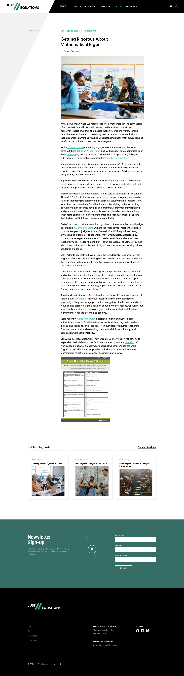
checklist (129, 342)
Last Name (119, 545)
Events (77, 6)
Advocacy (106, 6)
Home (30, 31)
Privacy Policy (34, 641)
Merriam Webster (84, 228)
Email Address (121, 555)
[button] (65, 6)
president (80, 299)
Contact (31, 631)
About (30, 627)
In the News (132, 6)
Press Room (33, 636)
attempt (71, 154)
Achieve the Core (86, 319)
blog (37, 31)
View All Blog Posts (147, 447)
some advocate (75, 147)
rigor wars (93, 151)
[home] (22, 6)
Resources (90, 6)
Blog (119, 6)
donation (115, 645)
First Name (119, 535)
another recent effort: (117, 158)
